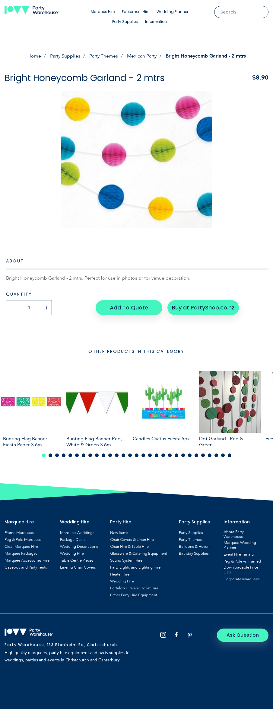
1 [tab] (44, 455)
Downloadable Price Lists (241, 570)
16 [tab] (143, 455)
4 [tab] (63, 455)
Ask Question (243, 635)
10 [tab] (103, 455)
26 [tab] (209, 455)
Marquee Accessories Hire (27, 560)
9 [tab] (97, 455)
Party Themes (103, 56)
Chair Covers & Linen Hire (132, 539)
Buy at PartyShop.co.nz (203, 307)
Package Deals (72, 539)
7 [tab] (83, 455)
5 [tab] (70, 455)
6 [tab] (77, 455)
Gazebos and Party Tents (26, 567)
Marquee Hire (103, 11)
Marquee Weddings (77, 532)
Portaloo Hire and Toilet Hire (134, 588)
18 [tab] (156, 455)
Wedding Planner (172, 11)
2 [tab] (50, 455)
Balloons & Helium (195, 546)
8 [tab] (90, 455)
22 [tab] (183, 455)
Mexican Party (142, 56)
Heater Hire (119, 574)
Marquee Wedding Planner (240, 545)
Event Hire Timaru (239, 554)
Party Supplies (125, 21)
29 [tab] (229, 455)
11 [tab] (110, 455)
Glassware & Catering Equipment (138, 553)
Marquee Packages (21, 553)
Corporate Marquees (242, 579)
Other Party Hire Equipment (133, 595)
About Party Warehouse (234, 534)
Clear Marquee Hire (21, 546)
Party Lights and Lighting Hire (135, 567)
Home (34, 56)
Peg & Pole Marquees (23, 539)
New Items (119, 532)
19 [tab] (163, 455)
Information (156, 21)
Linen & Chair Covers (78, 567)
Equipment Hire (135, 11)
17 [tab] (150, 455)
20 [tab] (170, 455)
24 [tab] (196, 455)
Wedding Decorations (79, 546)
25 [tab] (203, 455)
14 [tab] (130, 455)
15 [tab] (136, 455)
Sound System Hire (126, 560)
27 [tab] (216, 455)
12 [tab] (117, 455)
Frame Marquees (19, 532)
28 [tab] (223, 455)
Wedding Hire (72, 553)
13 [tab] (123, 455)
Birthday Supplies (194, 553)
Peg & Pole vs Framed (242, 561)
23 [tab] (190, 455)
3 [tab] (57, 455)
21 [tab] (176, 455)
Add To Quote (129, 307)
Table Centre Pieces (77, 560)
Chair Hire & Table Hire (129, 546)
